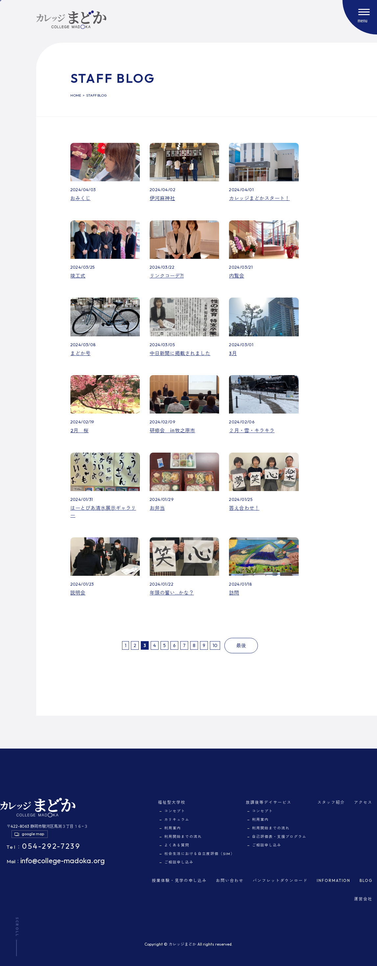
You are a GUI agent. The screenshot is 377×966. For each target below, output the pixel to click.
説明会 (78, 593)
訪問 (234, 593)
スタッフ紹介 (331, 802)
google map (33, 833)
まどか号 (80, 353)
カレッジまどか (182, 944)
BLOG (366, 880)
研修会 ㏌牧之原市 (172, 430)
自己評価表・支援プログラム (279, 836)
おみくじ (80, 198)
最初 (116, 645)
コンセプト (174, 811)
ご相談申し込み (178, 862)
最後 (241, 645)
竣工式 (78, 276)
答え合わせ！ (244, 508)
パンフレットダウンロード (280, 880)
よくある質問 (176, 845)
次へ (222, 645)
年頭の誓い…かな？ (172, 593)
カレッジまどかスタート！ (259, 198)
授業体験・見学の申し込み (179, 880)
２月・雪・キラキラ (251, 430)
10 (215, 645)
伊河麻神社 (162, 198)
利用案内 (172, 828)
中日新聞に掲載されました (180, 353)
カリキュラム (176, 819)
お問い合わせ (230, 880)
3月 (233, 353)
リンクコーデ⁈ (167, 276)
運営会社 (363, 898)
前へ (119, 645)
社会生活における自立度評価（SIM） (199, 853)
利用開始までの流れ (183, 836)
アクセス (363, 802)
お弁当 (157, 508)
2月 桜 (79, 430)
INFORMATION (333, 880)
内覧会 (236, 276)
